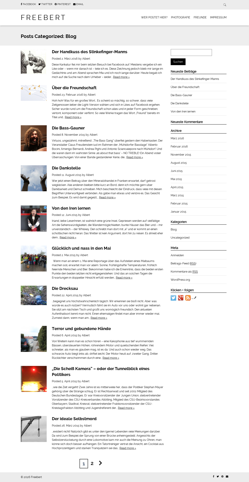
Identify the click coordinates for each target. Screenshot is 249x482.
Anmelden (177, 255)
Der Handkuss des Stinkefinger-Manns (89, 51)
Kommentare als (184, 271)
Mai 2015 (176, 179)
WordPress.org (180, 279)
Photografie (180, 17)
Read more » (121, 77)
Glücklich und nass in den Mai (81, 248)
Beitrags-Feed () (183, 263)
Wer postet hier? (154, 17)
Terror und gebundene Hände (81, 328)
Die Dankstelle (66, 168)
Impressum (218, 17)
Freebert (44, 18)
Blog (174, 229)
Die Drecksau (65, 288)
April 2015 (177, 187)
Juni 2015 (177, 171)
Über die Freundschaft (74, 87)
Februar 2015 (179, 203)
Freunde (200, 17)
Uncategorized (180, 237)
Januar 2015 (178, 211)
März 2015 (177, 195)
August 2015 (179, 162)
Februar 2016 (179, 146)
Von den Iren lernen (71, 208)
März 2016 (177, 138)
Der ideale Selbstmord (74, 418)
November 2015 (181, 154)
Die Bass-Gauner (68, 128)
